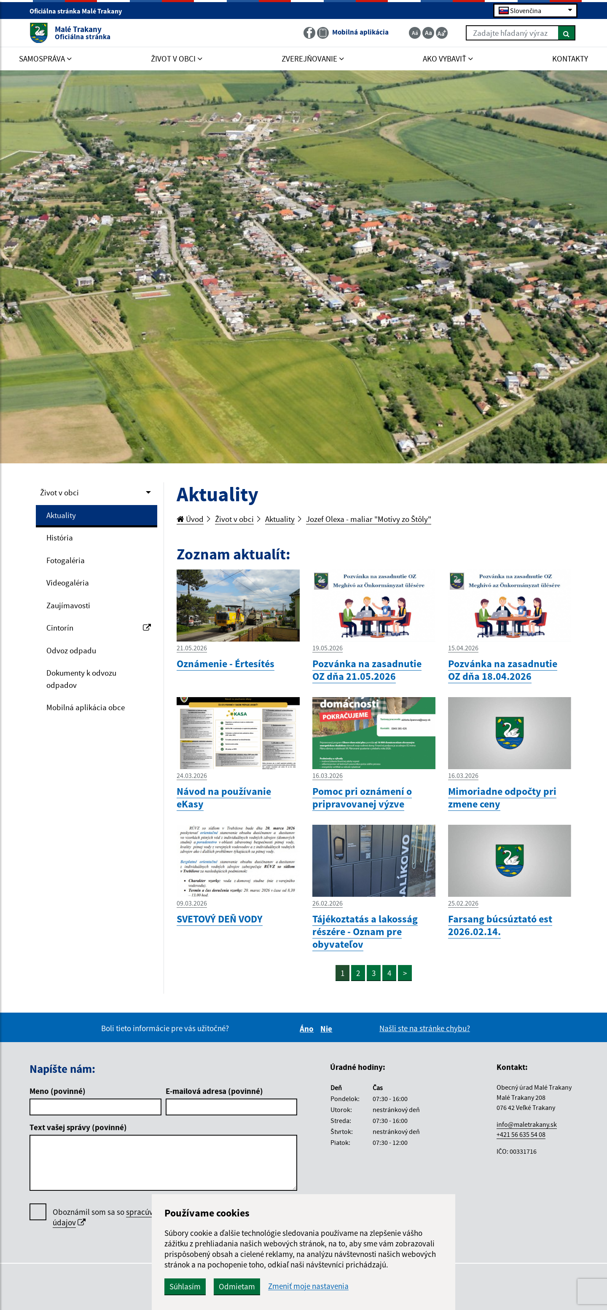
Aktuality (61, 515)
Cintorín (98, 628)
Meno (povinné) (58, 1091)
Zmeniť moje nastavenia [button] (308, 1286)
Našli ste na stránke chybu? (424, 1028)
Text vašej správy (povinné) (78, 1127)
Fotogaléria (65, 560)
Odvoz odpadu (71, 650)
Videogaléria (67, 582)
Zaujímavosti (68, 605)
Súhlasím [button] (185, 1286)
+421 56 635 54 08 (521, 1134)
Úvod (190, 519)
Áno (308, 1029)
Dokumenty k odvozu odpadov (81, 679)
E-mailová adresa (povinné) (214, 1091)
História (59, 537)
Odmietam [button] (237, 1286)
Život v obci (59, 492)
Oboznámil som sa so (128, 1217)
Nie (327, 1029)
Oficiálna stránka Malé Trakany (79, 11)
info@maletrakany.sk (527, 1124)
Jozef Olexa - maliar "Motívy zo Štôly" (368, 519)
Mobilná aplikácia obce (85, 707)
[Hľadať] (566, 32)
